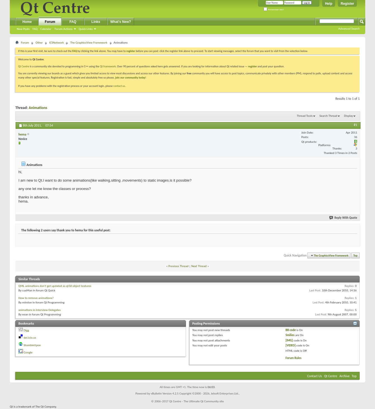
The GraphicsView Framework (88, 42)
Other (39, 42)
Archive (345, 376)
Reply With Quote (343, 218)
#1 (355, 125)
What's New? (120, 22)
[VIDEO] (290, 345)
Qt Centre (23, 66)
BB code (290, 330)
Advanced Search (349, 28)
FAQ (34, 29)
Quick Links (86, 29)
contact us (119, 86)
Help (328, 4)
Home (27, 22)
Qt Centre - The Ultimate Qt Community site (196, 401)
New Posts (23, 29)
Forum (50, 22)
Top (355, 255)
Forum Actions (63, 29)
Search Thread (328, 116)
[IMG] (289, 340)
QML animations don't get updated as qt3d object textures (54, 286)
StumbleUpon (32, 345)
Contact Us (314, 376)
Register (347, 4)
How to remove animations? (36, 298)
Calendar (45, 29)
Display (348, 116)
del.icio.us (30, 337)
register (252, 66)
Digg (26, 330)
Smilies (289, 335)
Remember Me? (274, 9)
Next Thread (199, 266)
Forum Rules (293, 358)
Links (95, 22)
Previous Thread (178, 266)
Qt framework (108, 66)
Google (28, 352)
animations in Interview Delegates (39, 310)
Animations (38, 107)
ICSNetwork (56, 42)
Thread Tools (305, 116)
